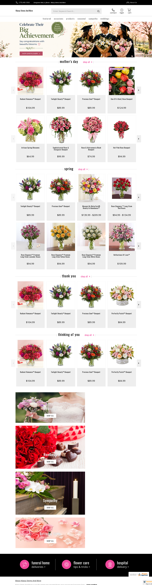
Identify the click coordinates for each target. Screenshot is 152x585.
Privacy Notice (106, 583)
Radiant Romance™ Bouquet (30, 99)
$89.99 (61, 107)
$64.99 (30, 156)
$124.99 (121, 107)
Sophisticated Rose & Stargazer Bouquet (61, 148)
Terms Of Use (94, 583)
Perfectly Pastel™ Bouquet (122, 313)
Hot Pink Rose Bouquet (121, 147)
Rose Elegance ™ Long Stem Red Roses (121, 207)
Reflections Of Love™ (122, 255)
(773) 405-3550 (24, 2)
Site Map (131, 583)
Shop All (86, 62)
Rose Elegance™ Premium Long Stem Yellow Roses (60, 256)
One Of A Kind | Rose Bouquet (122, 99)
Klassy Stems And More (24, 10)
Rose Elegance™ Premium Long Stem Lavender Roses (30, 256)
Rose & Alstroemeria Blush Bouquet (91, 148)
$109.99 (121, 263)
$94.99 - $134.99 (122, 215)
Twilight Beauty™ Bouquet (61, 99)
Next (139, 90)
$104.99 (30, 107)
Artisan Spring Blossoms (30, 147)
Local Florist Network (120, 583)
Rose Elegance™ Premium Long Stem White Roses (91, 256)
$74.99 (91, 156)
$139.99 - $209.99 (91, 215)
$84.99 (121, 322)
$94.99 (121, 156)
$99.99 (61, 156)
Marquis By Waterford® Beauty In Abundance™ (91, 207)
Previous (13, 90)
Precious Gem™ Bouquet (91, 99)
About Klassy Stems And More (28, 501)
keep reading (92, 505)
